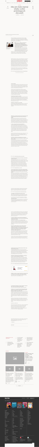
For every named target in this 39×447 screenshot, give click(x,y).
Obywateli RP (17, 43)
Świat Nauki (6, 416)
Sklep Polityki (29, 423)
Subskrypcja (28, 398)
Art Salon (13, 427)
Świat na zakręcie (21, 421)
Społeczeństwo (29, 415)
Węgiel (13, 413)
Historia (28, 414)
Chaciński (21, 414)
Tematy (28, 421)
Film (12, 421)
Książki (13, 419)
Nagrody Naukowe (14, 434)
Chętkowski (21, 415)
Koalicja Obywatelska (7, 421)
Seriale (13, 422)
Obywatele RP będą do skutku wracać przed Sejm (19, 156)
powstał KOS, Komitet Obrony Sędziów (16, 200)
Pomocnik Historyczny (7, 413)
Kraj (5, 420)
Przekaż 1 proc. (29, 416)
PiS (5, 422)
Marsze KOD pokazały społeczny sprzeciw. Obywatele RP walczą (21, 71)
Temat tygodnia (21, 419)
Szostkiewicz (21, 413)
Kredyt (13, 415)
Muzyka (13, 420)
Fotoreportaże (29, 413)
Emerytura (13, 414)
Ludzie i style (29, 412)
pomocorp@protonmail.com (14, 320)
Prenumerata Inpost (24, 398)
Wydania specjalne (7, 412)
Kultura (13, 418)
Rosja (5, 433)
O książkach (21, 422)
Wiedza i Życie (6, 415)
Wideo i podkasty (21, 418)
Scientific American (7, 414)
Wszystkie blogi (21, 416)
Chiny (5, 434)
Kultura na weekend (22, 420)
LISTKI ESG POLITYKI (14, 416)
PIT (12, 412)
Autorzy (28, 420)
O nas (28, 422)
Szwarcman (21, 412)
